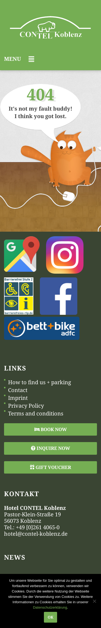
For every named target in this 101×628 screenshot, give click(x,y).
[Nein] (94, 601)
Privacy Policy (26, 406)
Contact (17, 390)
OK (50, 617)
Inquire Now (50, 448)
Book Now (50, 429)
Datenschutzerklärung (50, 607)
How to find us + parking (39, 382)
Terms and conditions (35, 413)
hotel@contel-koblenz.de (36, 533)
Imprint (18, 398)
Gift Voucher (50, 467)
